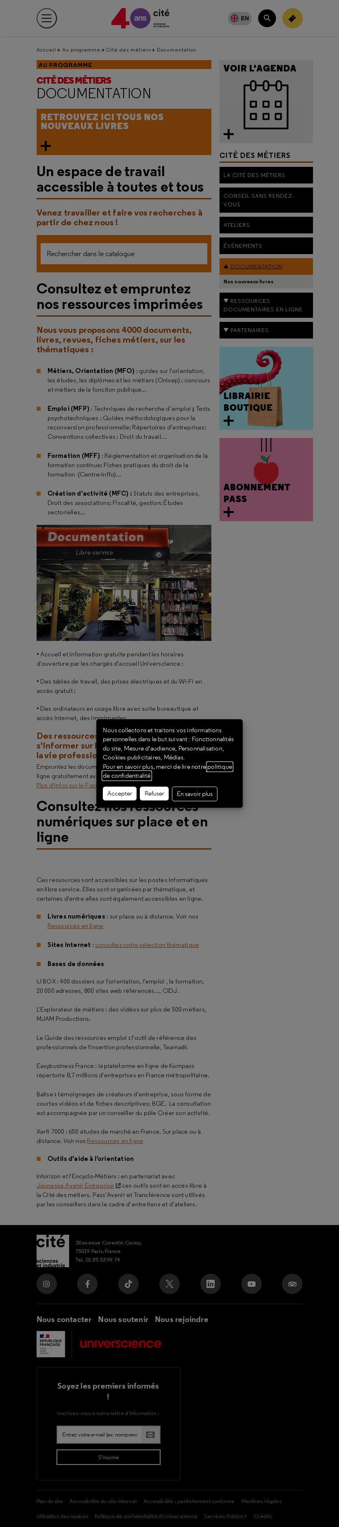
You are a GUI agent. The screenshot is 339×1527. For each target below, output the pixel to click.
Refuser (154, 793)
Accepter (119, 793)
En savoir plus (195, 794)
